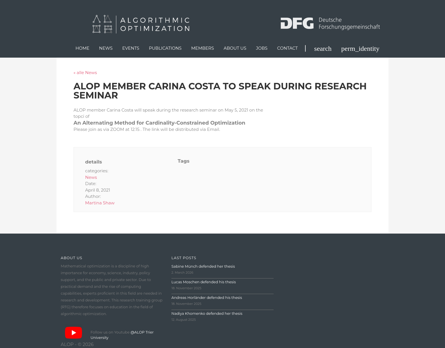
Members (202, 48)
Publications (165, 48)
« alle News (85, 72)
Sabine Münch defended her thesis (203, 266)
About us (235, 48)
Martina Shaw (100, 203)
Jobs (262, 48)
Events (130, 48)
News (106, 48)
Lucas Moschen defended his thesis (203, 282)
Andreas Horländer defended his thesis (206, 297)
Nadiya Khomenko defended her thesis (206, 313)
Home (82, 48)
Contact (287, 48)
